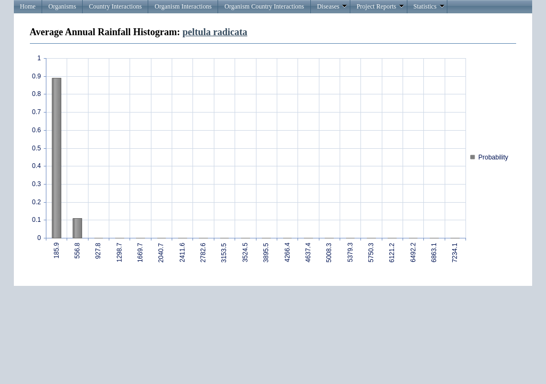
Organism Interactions (183, 6)
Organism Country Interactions (264, 6)
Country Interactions (115, 6)
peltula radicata (214, 32)
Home (27, 6)
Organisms (62, 6)
